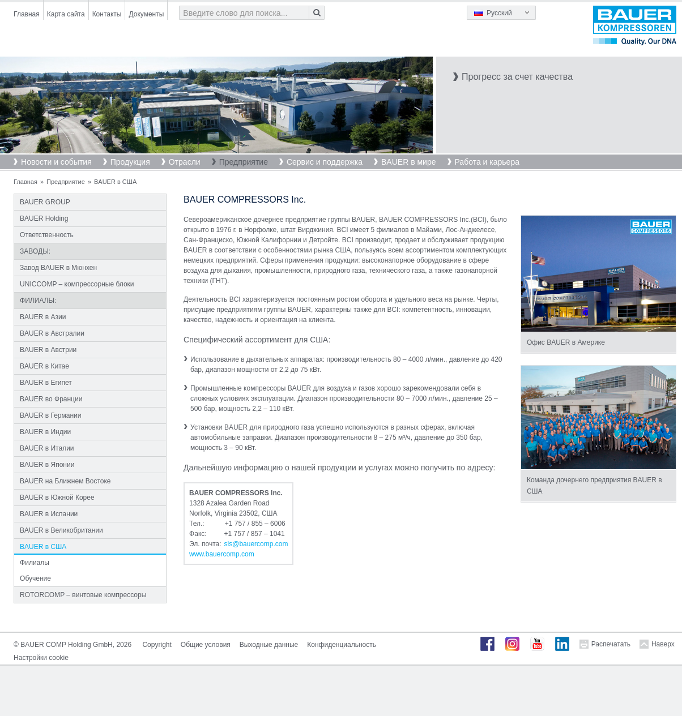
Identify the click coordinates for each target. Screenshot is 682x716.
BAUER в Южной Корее (57, 497)
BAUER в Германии (50, 415)
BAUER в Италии (47, 448)
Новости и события (56, 161)
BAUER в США (43, 547)
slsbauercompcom (256, 544)
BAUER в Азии (43, 317)
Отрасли (185, 161)
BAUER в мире (408, 161)
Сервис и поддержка (325, 161)
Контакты (107, 14)
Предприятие (243, 161)
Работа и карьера (487, 161)
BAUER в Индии (45, 432)
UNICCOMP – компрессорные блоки (77, 284)
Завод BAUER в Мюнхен (58, 268)
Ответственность (47, 235)
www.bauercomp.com (221, 554)
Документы (146, 14)
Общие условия (206, 645)
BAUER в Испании (49, 514)
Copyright (156, 645)
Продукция (130, 161)
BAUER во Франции (51, 399)
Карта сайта (66, 14)
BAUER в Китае (44, 366)
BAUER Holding (44, 218)
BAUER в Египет (46, 383)
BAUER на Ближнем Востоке (65, 481)
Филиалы (34, 563)
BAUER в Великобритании (61, 530)
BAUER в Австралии (52, 333)
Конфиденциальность (341, 645)
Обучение (35, 578)
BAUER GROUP (45, 202)
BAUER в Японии (47, 465)
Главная (27, 14)
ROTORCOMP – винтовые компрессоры (83, 595)
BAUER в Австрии (48, 350)
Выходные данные (269, 645)
